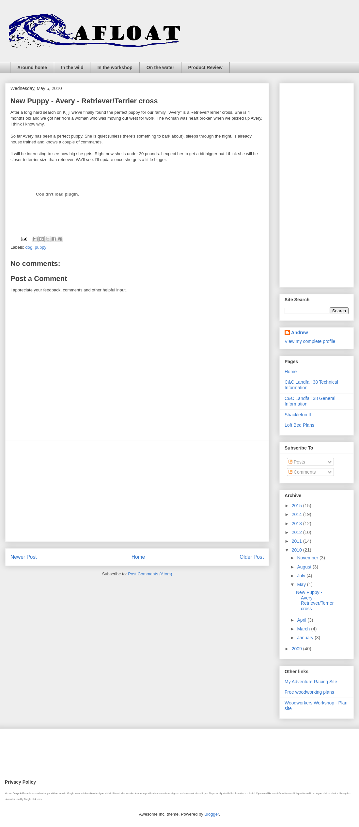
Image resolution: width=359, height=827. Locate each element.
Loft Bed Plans (299, 425)
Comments (302, 472)
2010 (297, 550)
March (304, 628)
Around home (32, 67)
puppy (40, 247)
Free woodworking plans (309, 692)
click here (36, 799)
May (302, 584)
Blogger (211, 814)
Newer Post (23, 557)
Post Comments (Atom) (150, 573)
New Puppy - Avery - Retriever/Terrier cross (315, 600)
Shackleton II (298, 414)
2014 (297, 514)
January (306, 637)
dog (29, 247)
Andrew (299, 332)
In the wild (72, 67)
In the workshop (114, 67)
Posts (297, 462)
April (302, 620)
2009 (297, 648)
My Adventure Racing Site (311, 681)
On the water (160, 67)
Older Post (252, 557)
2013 (297, 523)
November (308, 557)
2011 (297, 541)
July (301, 575)
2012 (297, 532)
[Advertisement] (137, 491)
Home (138, 557)
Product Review (205, 67)
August (304, 566)
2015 (297, 505)
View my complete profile (310, 341)
